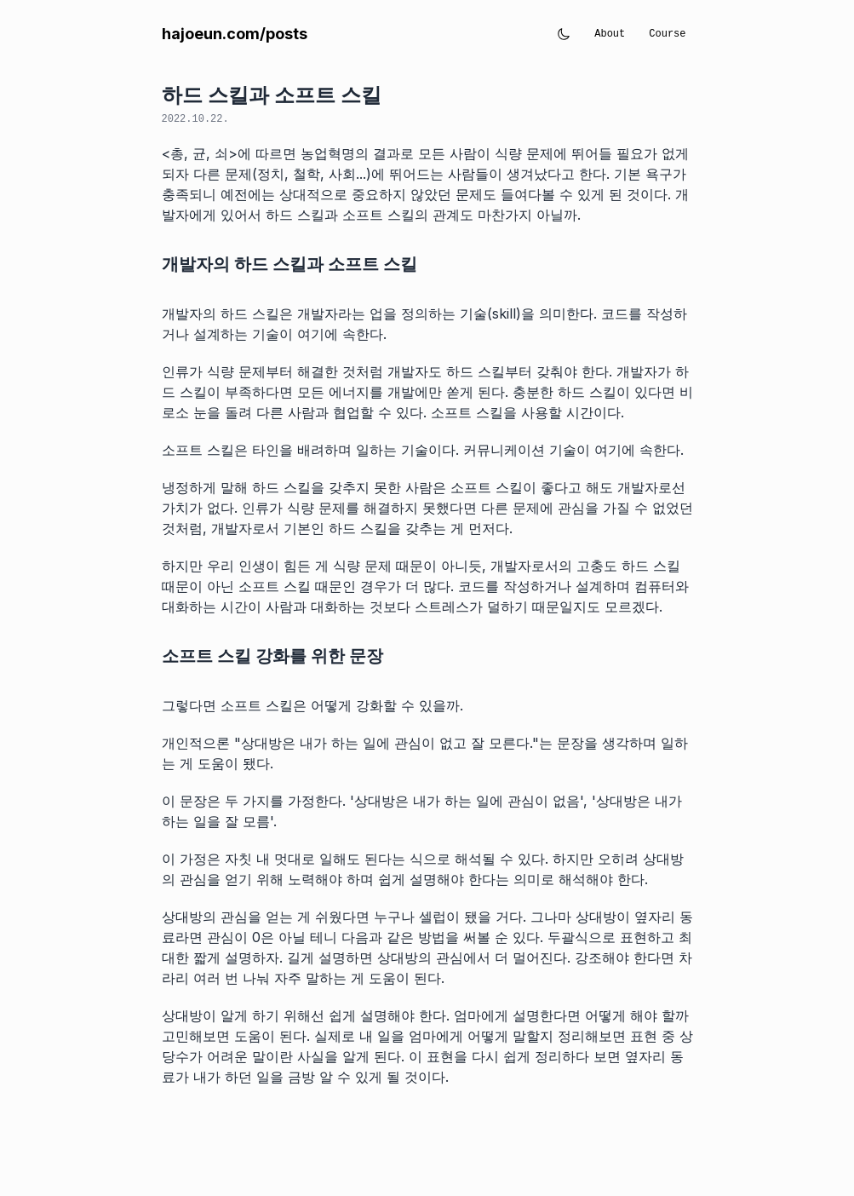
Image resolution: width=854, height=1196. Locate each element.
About (609, 34)
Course (667, 34)
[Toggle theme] (563, 34)
